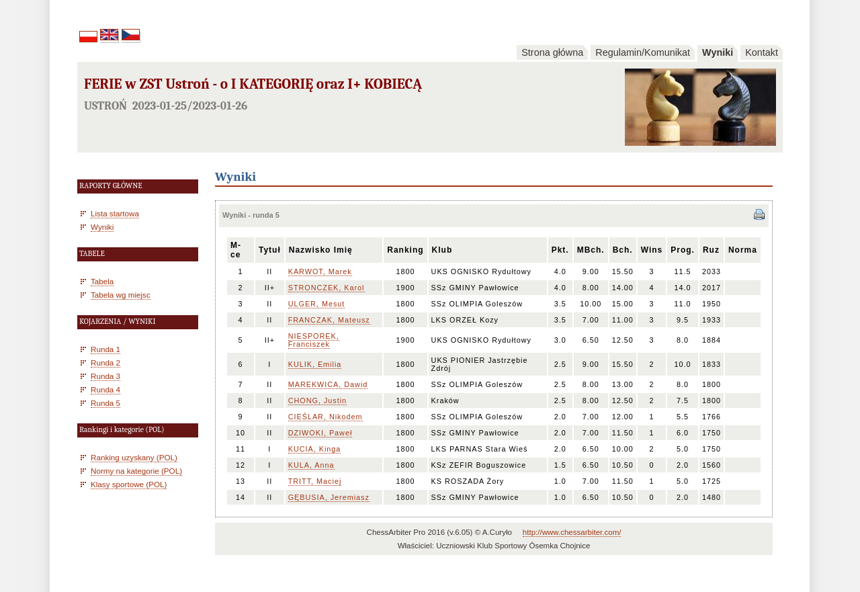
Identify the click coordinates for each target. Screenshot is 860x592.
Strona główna (552, 52)
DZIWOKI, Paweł (320, 433)
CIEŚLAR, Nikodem (325, 417)
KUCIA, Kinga (314, 449)
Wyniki (717, 52)
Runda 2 (105, 362)
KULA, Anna (311, 465)
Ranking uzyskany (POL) (134, 457)
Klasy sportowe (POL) (129, 484)
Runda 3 (105, 376)
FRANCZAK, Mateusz (329, 320)
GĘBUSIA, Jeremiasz (329, 497)
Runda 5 (105, 402)
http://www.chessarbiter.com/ (572, 532)
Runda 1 (105, 349)
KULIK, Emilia (315, 364)
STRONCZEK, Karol (326, 288)
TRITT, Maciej (315, 481)
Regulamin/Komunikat (642, 52)
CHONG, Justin (317, 400)
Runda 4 (105, 389)
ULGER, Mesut (316, 304)
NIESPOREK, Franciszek (313, 340)
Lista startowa (115, 213)
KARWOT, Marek (320, 271)
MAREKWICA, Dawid (328, 384)
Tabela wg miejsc (120, 294)
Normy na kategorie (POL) (136, 470)
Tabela (102, 281)
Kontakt (761, 52)
